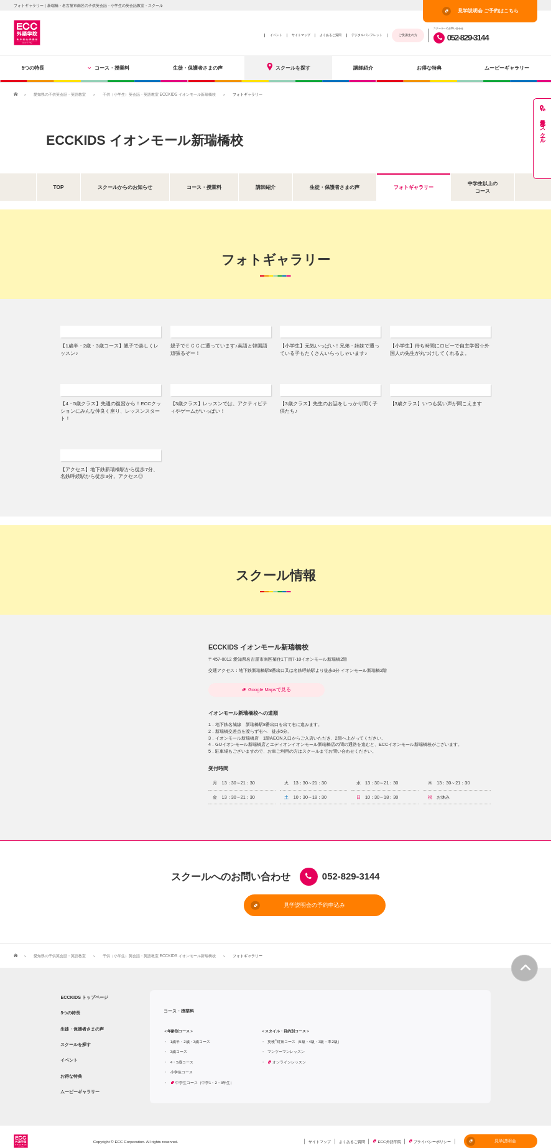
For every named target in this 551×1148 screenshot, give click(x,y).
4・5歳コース (181, 1048)
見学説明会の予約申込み (254, 892)
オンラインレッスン (289, 1048)
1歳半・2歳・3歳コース (190, 1028)
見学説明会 (491, 1127)
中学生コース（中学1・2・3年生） (204, 1069)
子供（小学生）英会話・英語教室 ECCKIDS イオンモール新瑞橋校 (159, 94)
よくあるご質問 (330, 35)
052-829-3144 (460, 37)
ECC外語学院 (389, 1128)
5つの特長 (33, 68)
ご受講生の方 (408, 35)
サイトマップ (301, 35)
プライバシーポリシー (432, 1128)
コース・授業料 (109, 68)
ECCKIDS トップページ (84, 983)
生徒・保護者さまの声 (198, 68)
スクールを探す (288, 67)
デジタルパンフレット (366, 35)
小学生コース (181, 1059)
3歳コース (178, 1037)
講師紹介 (363, 68)
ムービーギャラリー (506, 68)
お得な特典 (429, 68)
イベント (276, 35)
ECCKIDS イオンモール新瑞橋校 (153, 139)
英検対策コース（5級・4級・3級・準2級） (304, 1028)
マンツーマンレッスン (286, 1037)
